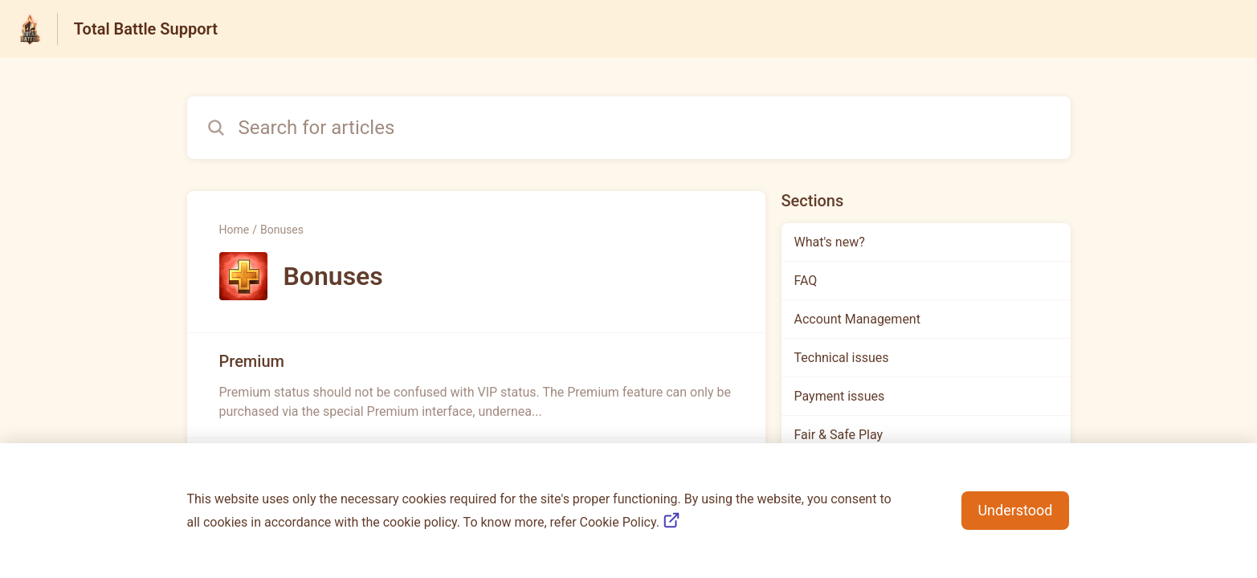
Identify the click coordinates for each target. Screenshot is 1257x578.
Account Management (857, 319)
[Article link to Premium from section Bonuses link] (476, 385)
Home (234, 229)
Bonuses (282, 229)
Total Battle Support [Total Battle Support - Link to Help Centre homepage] (146, 29)
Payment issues (839, 396)
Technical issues (841, 357)
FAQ (806, 280)
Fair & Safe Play (839, 434)
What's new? (829, 242)
